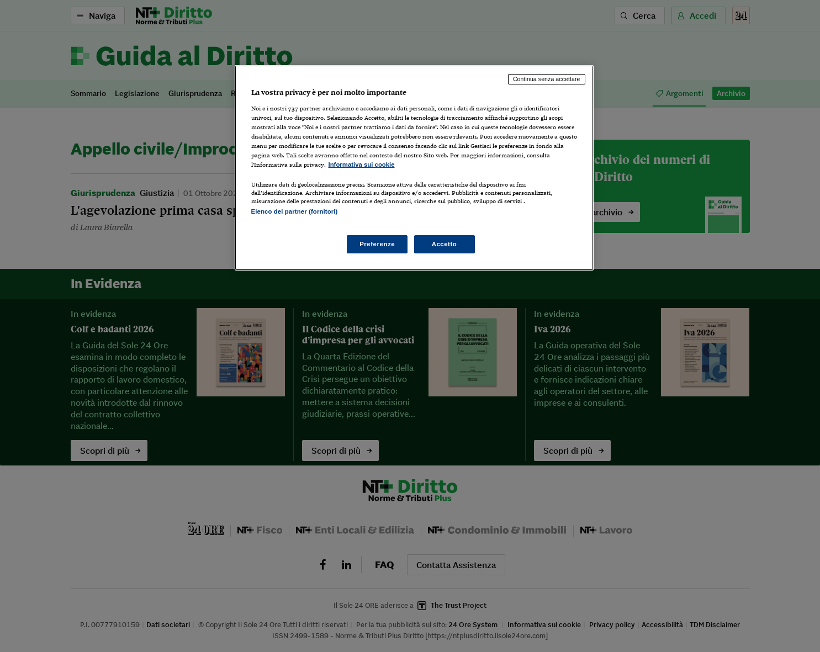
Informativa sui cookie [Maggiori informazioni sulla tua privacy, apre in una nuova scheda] (362, 164)
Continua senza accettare (546, 79)
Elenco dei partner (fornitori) (294, 211)
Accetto (444, 244)
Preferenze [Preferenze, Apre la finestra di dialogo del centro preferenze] (377, 244)
